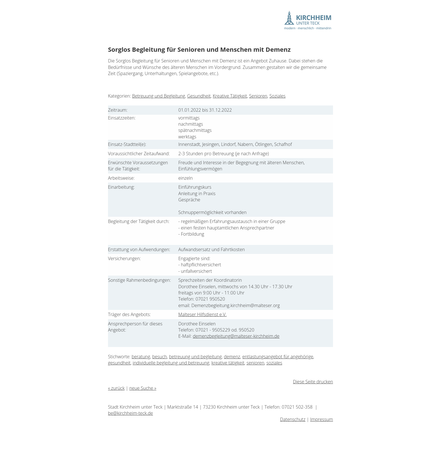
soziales (274, 363)
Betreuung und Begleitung (158, 96)
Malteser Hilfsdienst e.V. (202, 314)
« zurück (116, 388)
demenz (232, 356)
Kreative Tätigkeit (230, 96)
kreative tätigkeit (228, 363)
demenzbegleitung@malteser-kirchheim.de (236, 336)
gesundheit (119, 363)
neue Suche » (142, 388)
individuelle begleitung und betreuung (171, 363)
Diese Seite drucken (313, 382)
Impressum (321, 419)
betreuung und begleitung (195, 356)
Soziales (277, 96)
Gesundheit (199, 96)
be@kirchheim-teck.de (130, 413)
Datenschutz (292, 419)
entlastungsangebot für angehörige (277, 356)
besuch (159, 356)
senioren (255, 363)
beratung (141, 356)
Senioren (258, 96)
